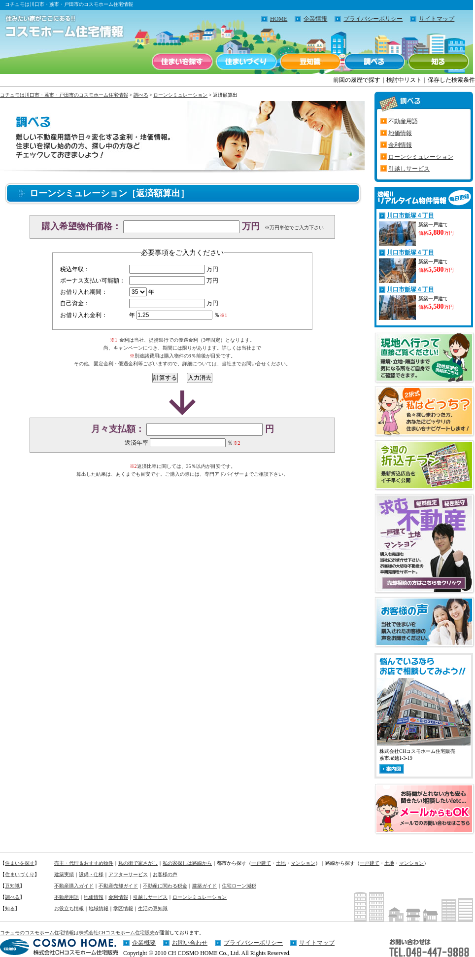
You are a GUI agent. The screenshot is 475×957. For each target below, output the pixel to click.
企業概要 (144, 942)
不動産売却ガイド (118, 885)
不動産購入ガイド (74, 885)
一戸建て (261, 863)
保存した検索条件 (451, 79)
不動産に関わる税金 (165, 885)
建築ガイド (204, 885)
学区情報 (123, 908)
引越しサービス (409, 168)
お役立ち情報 (69, 908)
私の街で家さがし (138, 863)
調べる (374, 61)
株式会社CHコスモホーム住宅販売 (117, 932)
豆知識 (310, 61)
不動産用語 (403, 121)
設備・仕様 (91, 874)
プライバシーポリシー (373, 18)
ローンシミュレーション (180, 95)
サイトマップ (436, 18)
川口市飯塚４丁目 (410, 215)
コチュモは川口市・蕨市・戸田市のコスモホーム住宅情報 (64, 95)
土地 (281, 863)
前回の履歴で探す (356, 79)
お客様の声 (165, 874)
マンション (303, 863)
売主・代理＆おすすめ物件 (83, 863)
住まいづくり (246, 61)
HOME (278, 18)
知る (438, 61)
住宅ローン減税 (239, 885)
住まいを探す (182, 61)
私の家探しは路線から (187, 863)
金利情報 (400, 145)
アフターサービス (128, 874)
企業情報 (315, 18)
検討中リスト (404, 79)
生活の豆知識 (153, 908)
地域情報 (98, 908)
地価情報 (400, 133)
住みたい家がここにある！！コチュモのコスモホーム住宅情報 (59, 27)
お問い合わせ (189, 942)
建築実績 (64, 874)
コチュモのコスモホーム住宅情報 (37, 932)
